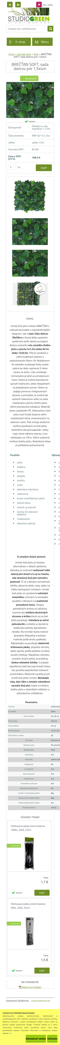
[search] (50, 29)
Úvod (11, 54)
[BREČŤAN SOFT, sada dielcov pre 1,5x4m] (30, 83)
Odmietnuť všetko (36, 1039)
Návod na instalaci (30, 987)
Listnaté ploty (24, 54)
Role (36, 54)
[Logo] (28, 16)
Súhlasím (52, 1039)
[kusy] (12, 167)
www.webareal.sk (40, 1001)
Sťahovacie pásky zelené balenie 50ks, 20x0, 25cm (28, 906)
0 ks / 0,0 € (47, 5)
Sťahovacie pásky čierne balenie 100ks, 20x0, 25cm (28, 828)
